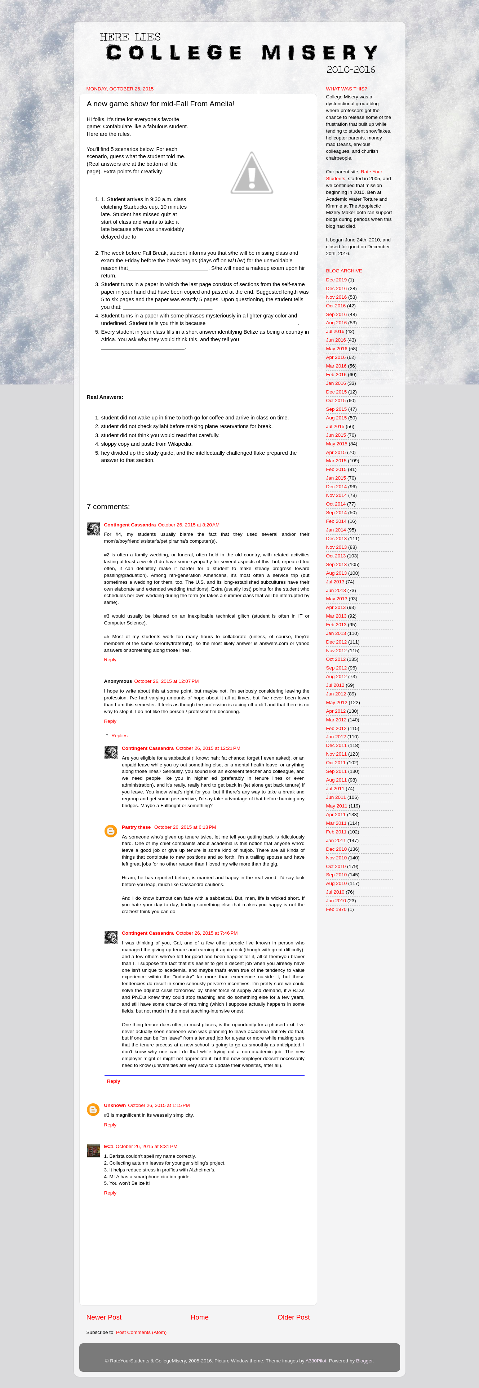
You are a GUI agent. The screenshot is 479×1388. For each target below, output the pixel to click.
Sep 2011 (336, 771)
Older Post (294, 1317)
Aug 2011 (336, 780)
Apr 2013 (336, 607)
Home (200, 1317)
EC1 (109, 1146)
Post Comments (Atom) (141, 1332)
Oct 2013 (336, 556)
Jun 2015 (336, 435)
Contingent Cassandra (130, 525)
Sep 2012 (336, 668)
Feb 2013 (336, 624)
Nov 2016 (336, 297)
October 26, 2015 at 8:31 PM (146, 1146)
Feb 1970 (336, 909)
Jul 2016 (335, 331)
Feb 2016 (336, 374)
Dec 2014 (336, 486)
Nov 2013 (336, 547)
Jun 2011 (336, 797)
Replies (119, 735)
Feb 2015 (336, 469)
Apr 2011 (336, 814)
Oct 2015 (336, 400)
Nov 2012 (336, 650)
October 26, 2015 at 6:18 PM (185, 827)
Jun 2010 (336, 900)
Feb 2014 (336, 521)
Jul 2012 (335, 685)
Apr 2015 (336, 452)
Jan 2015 (336, 478)
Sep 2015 (336, 409)
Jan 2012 (336, 736)
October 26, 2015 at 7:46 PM (207, 933)
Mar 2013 (336, 616)
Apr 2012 (336, 711)
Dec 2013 (336, 538)
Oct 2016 (336, 305)
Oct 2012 (336, 659)
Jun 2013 (336, 590)
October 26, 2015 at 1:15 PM (159, 1105)
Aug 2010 (336, 883)
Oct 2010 (336, 866)
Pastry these (137, 827)
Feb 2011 (336, 832)
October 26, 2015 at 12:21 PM (208, 748)
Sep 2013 (336, 564)
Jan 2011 (336, 840)
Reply (110, 659)
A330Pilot (316, 1360)
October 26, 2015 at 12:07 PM (166, 681)
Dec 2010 (336, 849)
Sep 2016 (336, 314)
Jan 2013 (336, 633)
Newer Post (104, 1317)
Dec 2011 (336, 745)
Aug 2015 (336, 418)
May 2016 (336, 348)
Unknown (115, 1105)
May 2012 (336, 702)
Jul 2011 (335, 788)
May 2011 (336, 806)
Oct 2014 (336, 504)
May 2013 (336, 598)
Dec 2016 (336, 288)
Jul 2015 (335, 426)
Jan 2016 (336, 383)
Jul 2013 (335, 581)
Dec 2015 (336, 392)
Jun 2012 (336, 694)
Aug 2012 (336, 676)
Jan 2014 (336, 530)
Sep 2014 (336, 512)
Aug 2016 (336, 322)
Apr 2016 (336, 357)
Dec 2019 (336, 280)
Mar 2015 (336, 460)
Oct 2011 (336, 762)
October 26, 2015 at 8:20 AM (189, 525)
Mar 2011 (336, 823)
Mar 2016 (336, 366)
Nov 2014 (336, 495)
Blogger (364, 1360)
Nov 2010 (336, 857)
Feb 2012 (336, 728)
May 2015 (336, 443)
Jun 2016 (336, 340)
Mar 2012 (336, 719)
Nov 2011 (336, 754)
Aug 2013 (336, 573)
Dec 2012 (336, 642)
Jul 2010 (335, 892)
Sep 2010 (336, 874)
